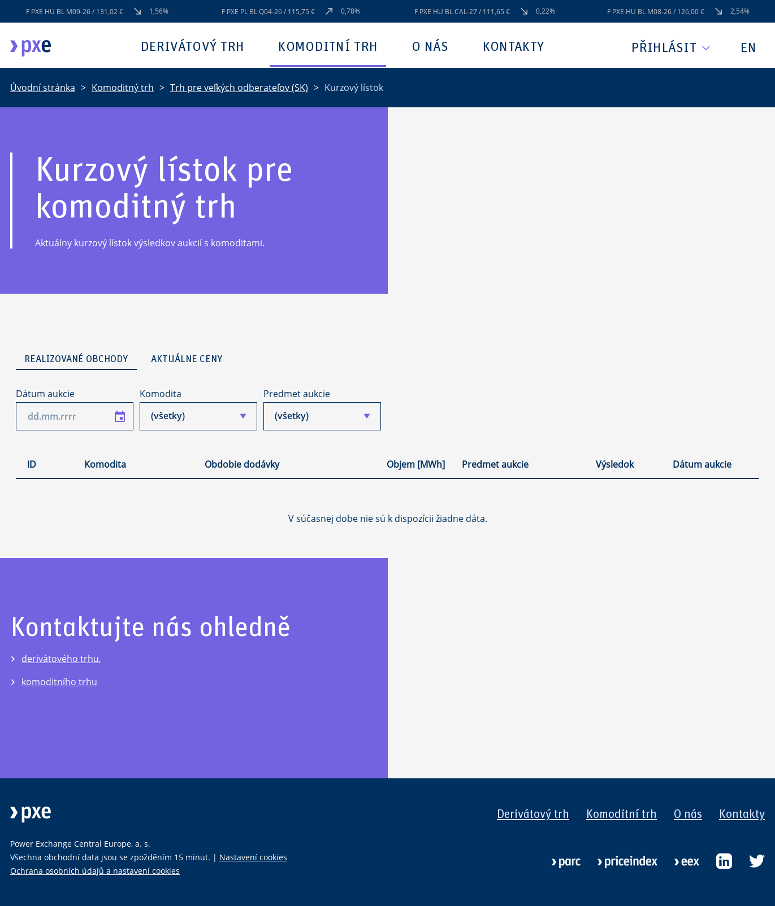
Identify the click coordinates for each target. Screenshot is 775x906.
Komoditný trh (123, 87)
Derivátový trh (192, 47)
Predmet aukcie (296, 393)
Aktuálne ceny (187, 359)
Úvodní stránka (42, 87)
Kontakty (513, 47)
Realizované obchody (76, 359)
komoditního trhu (59, 682)
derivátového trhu (60, 658)
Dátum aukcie (45, 393)
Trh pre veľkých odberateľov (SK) (239, 87)
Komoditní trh (328, 47)
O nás (430, 47)
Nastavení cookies (253, 857)
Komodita (160, 393)
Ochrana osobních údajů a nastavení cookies (95, 870)
